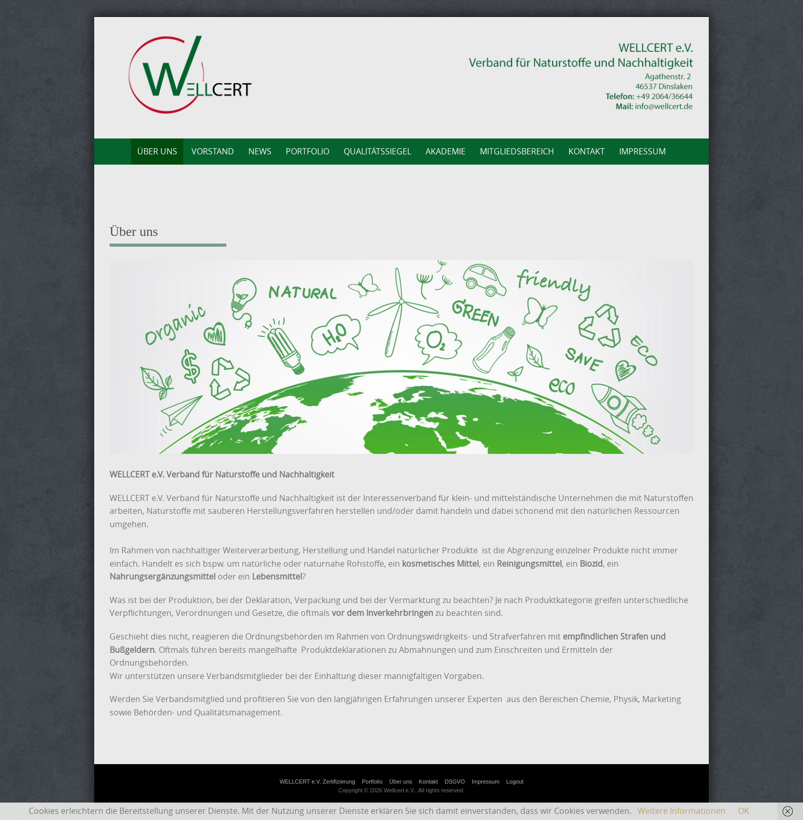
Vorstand (213, 151)
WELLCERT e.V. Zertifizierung (317, 781)
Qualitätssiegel (377, 151)
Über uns (157, 151)
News (259, 151)
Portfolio (307, 151)
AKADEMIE (446, 151)
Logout (514, 781)
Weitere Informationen (682, 810)
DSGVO (455, 781)
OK (743, 810)
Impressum (642, 151)
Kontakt (586, 151)
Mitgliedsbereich (517, 151)
